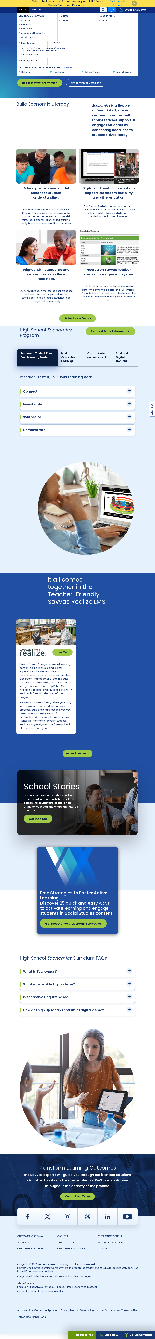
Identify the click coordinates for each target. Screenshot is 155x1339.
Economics (79, 24)
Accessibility (25, 1315)
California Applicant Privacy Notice (56, 1315)
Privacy (84, 1315)
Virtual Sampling (138, 1335)
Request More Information (39, 83)
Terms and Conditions (31, 1322)
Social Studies (59, 24)
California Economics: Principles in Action (40, 1296)
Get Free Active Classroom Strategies (73, 929)
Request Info (82, 1335)
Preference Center (110, 1241)
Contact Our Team (77, 1201)
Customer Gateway (30, 1241)
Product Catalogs (110, 1247)
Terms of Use (129, 1315)
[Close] (134, 3)
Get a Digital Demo (77, 758)
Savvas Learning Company (31, 24)
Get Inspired (38, 824)
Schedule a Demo (77, 318)
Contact (127, 16)
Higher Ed (36, 9)
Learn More (62, 652)
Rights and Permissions (105, 1315)
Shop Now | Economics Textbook (35, 1292)
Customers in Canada (71, 1253)
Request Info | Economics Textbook (77, 1292)
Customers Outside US (32, 1253)
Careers (62, 1241)
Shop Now (109, 1335)
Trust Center (66, 1247)
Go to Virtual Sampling (86, 83)
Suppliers (23, 1247)
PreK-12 (23, 9)
